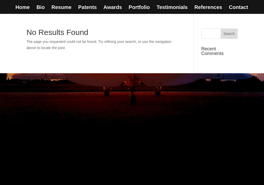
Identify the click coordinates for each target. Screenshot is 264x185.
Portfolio (139, 7)
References (208, 7)
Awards (112, 7)
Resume (61, 7)
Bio (40, 7)
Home (22, 7)
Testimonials (172, 7)
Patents (87, 7)
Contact (238, 7)
